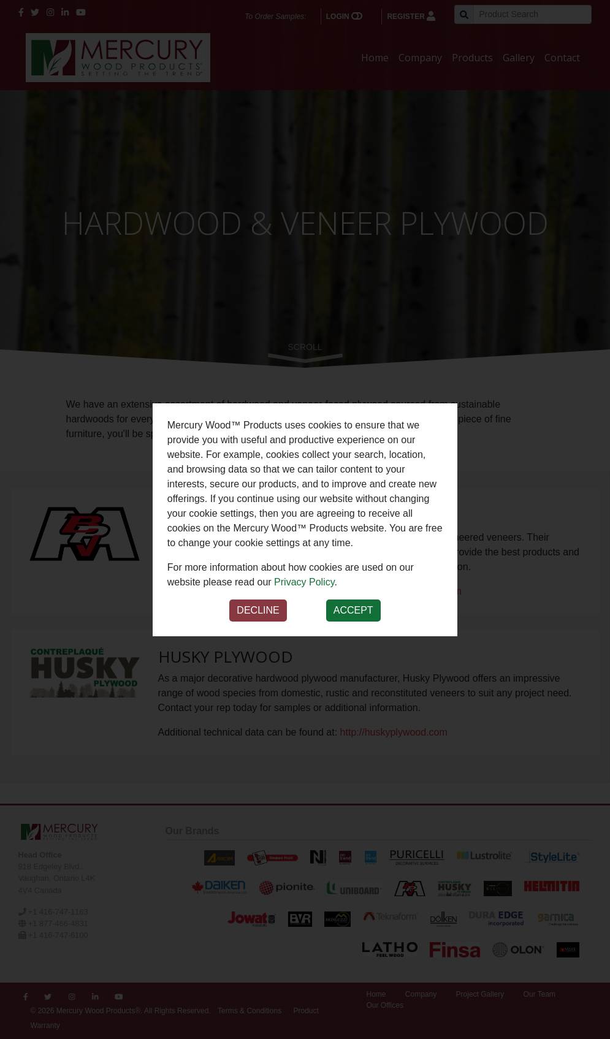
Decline (258, 610)
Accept (353, 610)
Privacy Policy (304, 582)
